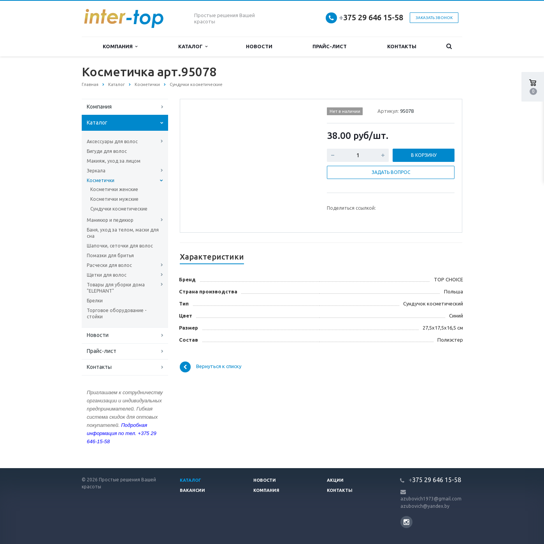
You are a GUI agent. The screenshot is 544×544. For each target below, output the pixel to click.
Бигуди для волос (107, 151)
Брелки (95, 300)
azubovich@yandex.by (424, 506)
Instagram (406, 522)
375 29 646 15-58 (371, 17)
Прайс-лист (329, 46)
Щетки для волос (106, 274)
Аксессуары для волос (112, 141)
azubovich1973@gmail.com (431, 498)
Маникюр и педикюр (110, 220)
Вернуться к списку (210, 366)
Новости (259, 46)
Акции (335, 480)
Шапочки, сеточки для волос (120, 245)
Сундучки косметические (118, 208)
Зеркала (96, 170)
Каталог (192, 46)
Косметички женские (114, 189)
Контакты (401, 46)
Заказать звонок (434, 18)
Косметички (100, 180)
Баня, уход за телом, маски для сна (123, 233)
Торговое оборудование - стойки (116, 313)
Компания (120, 46)
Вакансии (192, 490)
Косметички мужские (114, 199)
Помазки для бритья (110, 255)
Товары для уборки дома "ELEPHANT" (116, 287)
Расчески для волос (109, 265)
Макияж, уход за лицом (113, 160)
